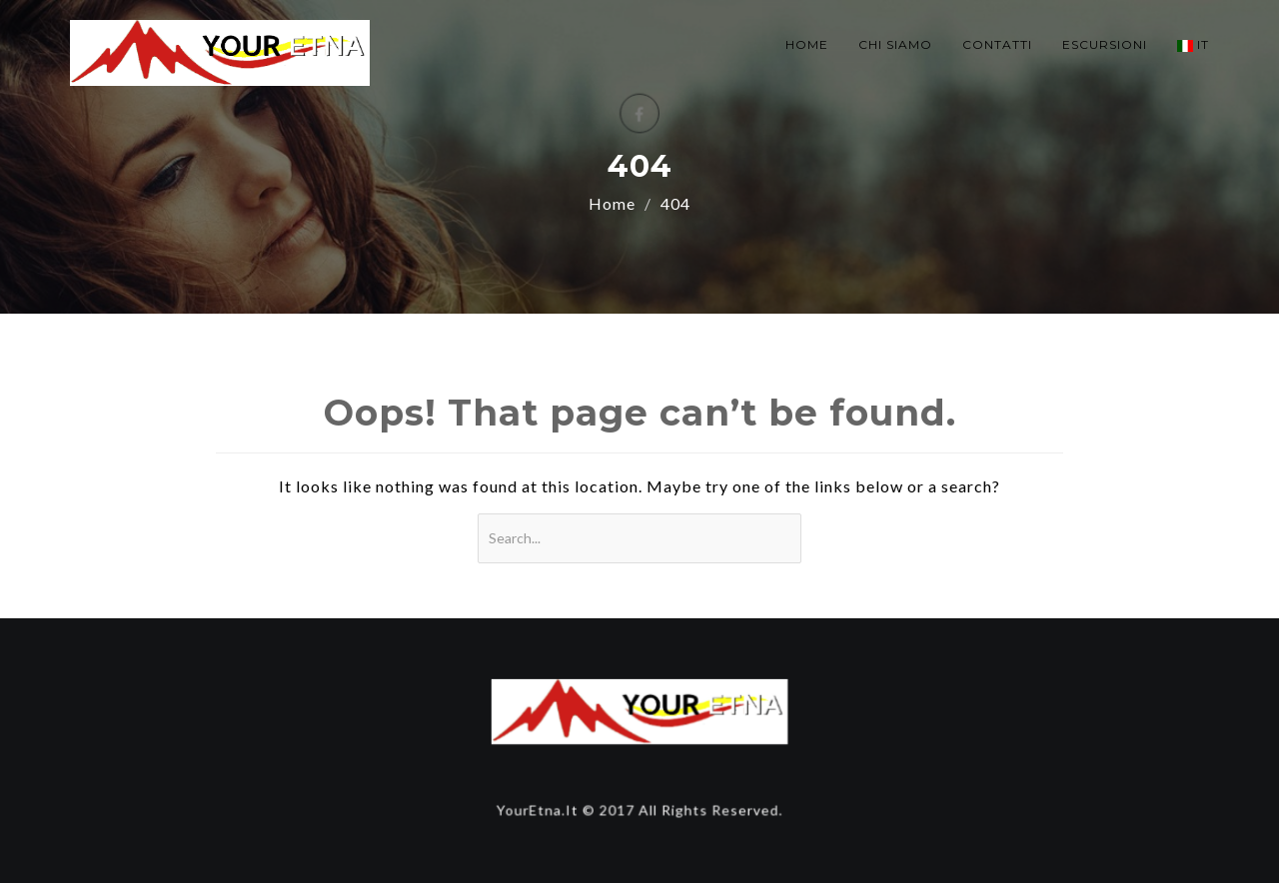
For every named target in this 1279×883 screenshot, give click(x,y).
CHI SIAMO (895, 44)
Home (612, 203)
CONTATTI (997, 44)
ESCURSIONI (1104, 44)
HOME (806, 44)
